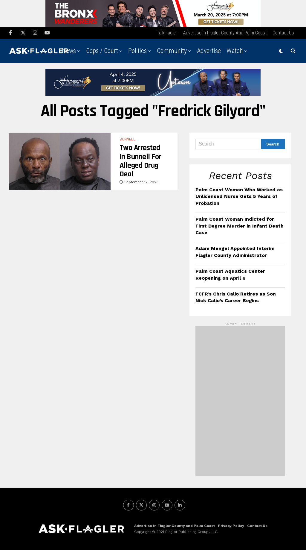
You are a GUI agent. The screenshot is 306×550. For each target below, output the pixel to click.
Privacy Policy (231, 526)
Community (172, 50)
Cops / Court (102, 50)
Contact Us (283, 33)
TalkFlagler (167, 33)
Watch (235, 50)
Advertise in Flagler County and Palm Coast (225, 33)
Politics (137, 50)
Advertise (209, 50)
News (69, 50)
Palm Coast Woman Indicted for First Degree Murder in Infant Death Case (239, 225)
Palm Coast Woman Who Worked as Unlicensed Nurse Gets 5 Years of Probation (239, 196)
